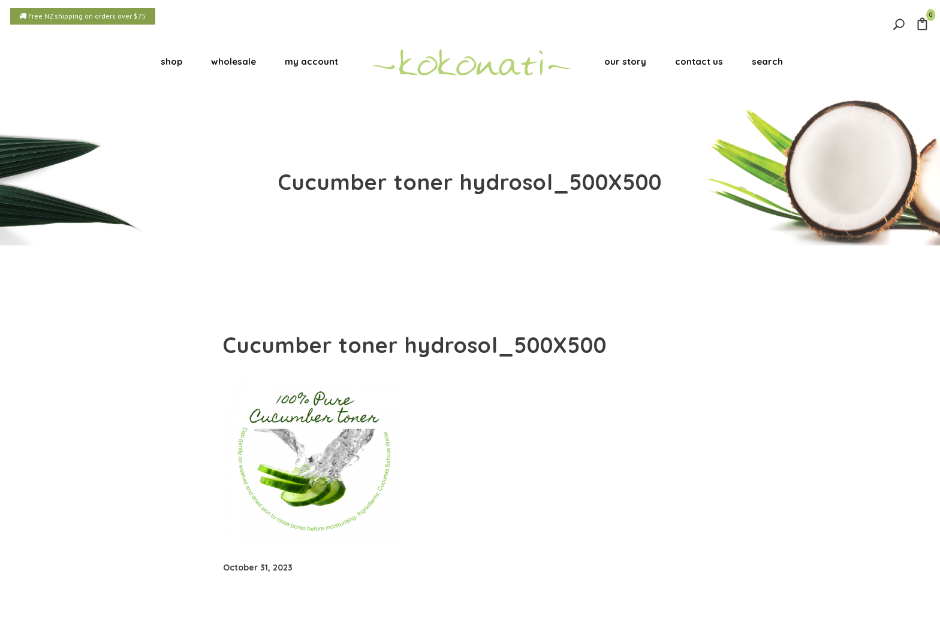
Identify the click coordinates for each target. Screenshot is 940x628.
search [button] (767, 61)
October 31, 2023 (258, 567)
